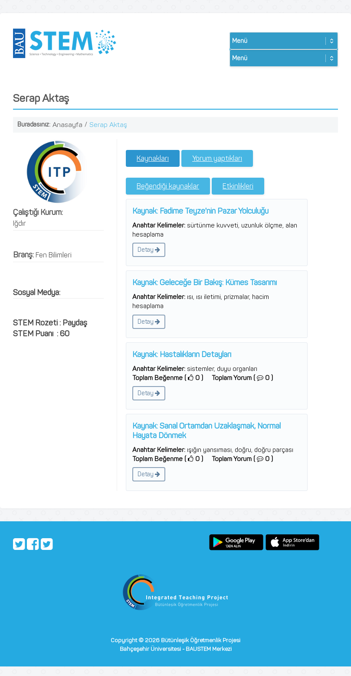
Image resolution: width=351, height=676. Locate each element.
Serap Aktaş (108, 124)
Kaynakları (153, 158)
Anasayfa (67, 124)
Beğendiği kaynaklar (168, 186)
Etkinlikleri (238, 186)
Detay (149, 250)
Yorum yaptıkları (217, 158)
